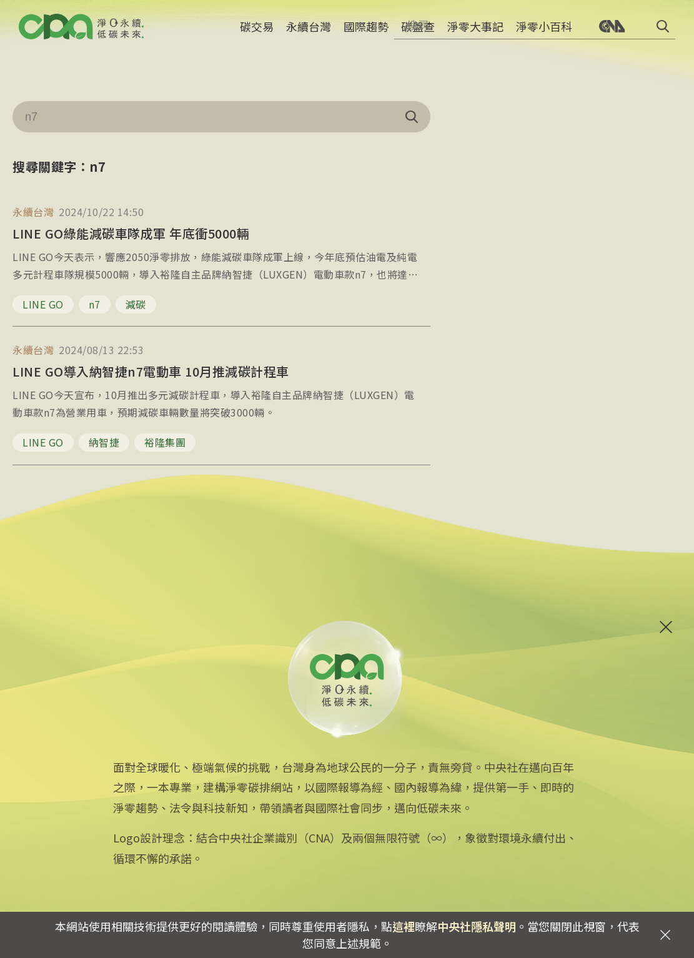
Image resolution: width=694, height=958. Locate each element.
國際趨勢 (366, 34)
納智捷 (104, 442)
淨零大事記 (475, 34)
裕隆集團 (165, 442)
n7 (95, 304)
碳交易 (257, 34)
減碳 (136, 304)
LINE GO (43, 304)
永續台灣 (308, 34)
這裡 (403, 926)
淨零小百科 (544, 34)
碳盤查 (418, 34)
